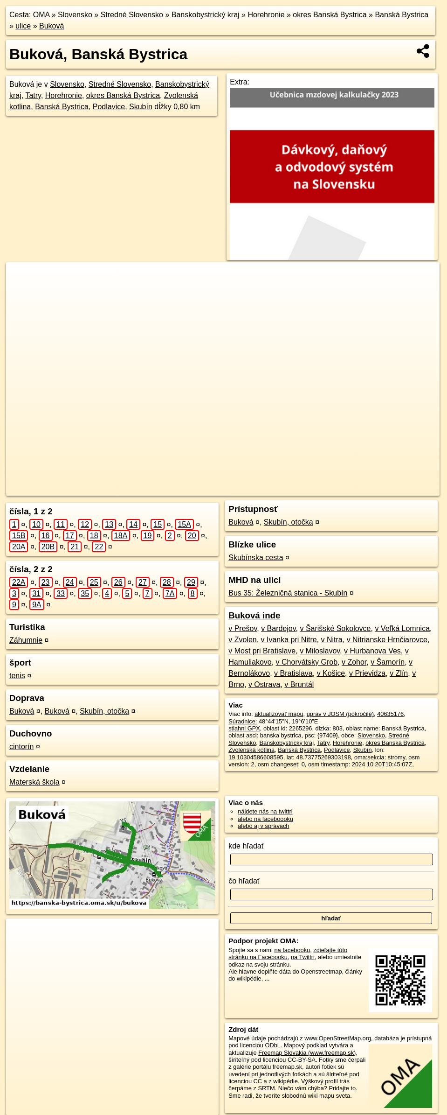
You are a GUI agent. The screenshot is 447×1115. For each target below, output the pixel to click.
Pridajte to (342, 1088)
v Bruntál (299, 684)
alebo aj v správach (263, 825)
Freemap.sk (308, 488)
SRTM (266, 1088)
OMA (41, 15)
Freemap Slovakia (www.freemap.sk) (307, 1052)
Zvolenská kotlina (251, 749)
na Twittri (303, 957)
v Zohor (354, 662)
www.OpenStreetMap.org (337, 1038)
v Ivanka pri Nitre (289, 640)
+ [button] (22, 278)
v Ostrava (264, 684)
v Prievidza (367, 673)
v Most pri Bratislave (262, 651)
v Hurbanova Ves (372, 651)
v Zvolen (242, 640)
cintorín (21, 746)
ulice (23, 26)
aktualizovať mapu (278, 713)
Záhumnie (25, 640)
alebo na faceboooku (265, 818)
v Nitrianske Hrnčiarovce (387, 640)
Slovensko (75, 15)
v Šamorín (388, 662)
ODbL (272, 1045)
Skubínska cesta (255, 557)
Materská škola (34, 782)
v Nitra (332, 640)
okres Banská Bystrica (329, 15)
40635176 (390, 713)
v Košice (331, 673)
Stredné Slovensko (132, 15)
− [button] (22, 293)
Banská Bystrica (401, 15)
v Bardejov (278, 628)
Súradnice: (242, 721)
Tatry (33, 95)
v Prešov (242, 628)
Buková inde (254, 615)
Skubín (140, 107)
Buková (51, 26)
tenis (17, 676)
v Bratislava (293, 673)
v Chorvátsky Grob (306, 662)
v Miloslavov (320, 651)
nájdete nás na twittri (265, 811)
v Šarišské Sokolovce (335, 628)
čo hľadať (244, 881)
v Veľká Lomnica (402, 628)
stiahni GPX (244, 728)
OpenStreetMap (260, 488)
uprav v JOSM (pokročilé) (340, 713)
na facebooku (292, 950)
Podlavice (109, 107)
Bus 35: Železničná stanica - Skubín (287, 593)
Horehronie (266, 15)
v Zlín (399, 673)
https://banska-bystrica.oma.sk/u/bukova (388, 488)
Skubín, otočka (104, 711)
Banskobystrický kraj (206, 15)
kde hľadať (246, 846)
